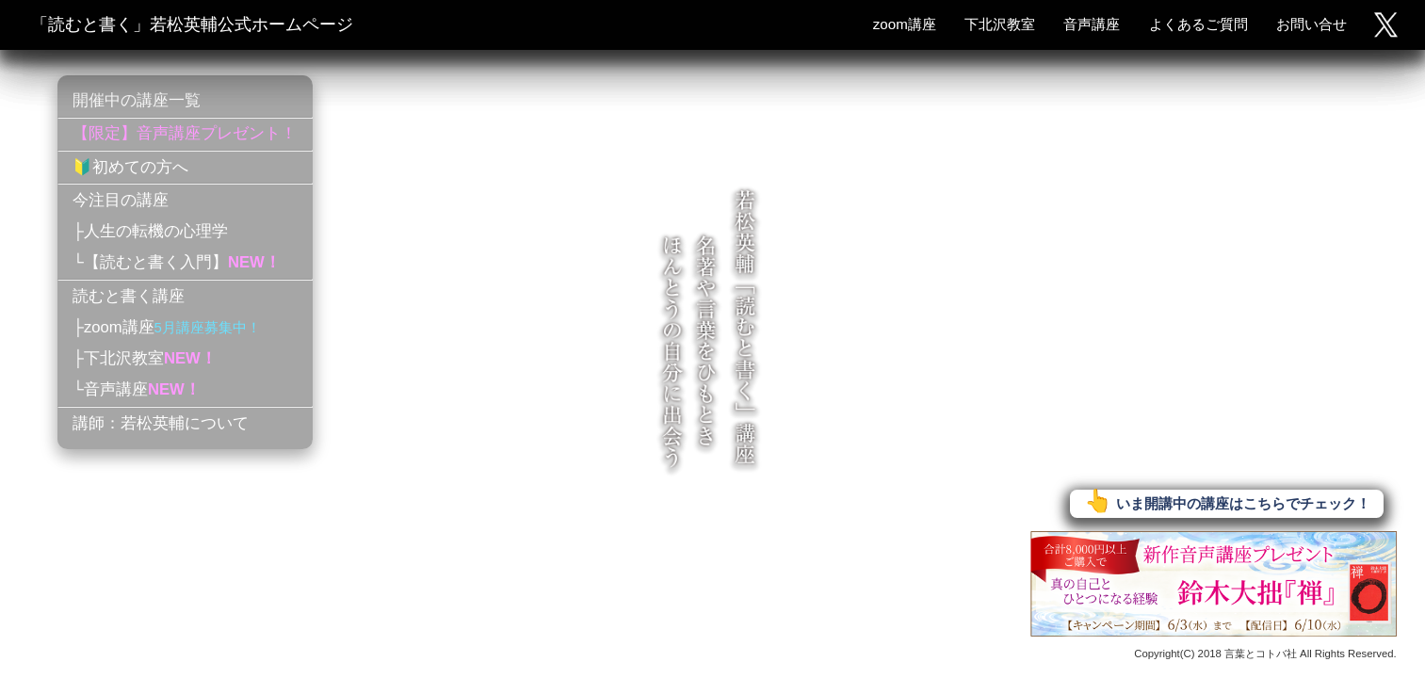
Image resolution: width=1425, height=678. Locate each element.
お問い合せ (1311, 24)
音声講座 (1091, 24)
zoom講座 (904, 24)
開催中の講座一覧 (137, 100)
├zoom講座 (167, 327)
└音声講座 (137, 389)
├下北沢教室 (145, 358)
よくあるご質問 (1198, 24)
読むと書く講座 (129, 296)
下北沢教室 (999, 24)
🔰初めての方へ (130, 167)
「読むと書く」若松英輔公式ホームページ (192, 24)
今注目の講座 (121, 200)
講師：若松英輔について (161, 423)
